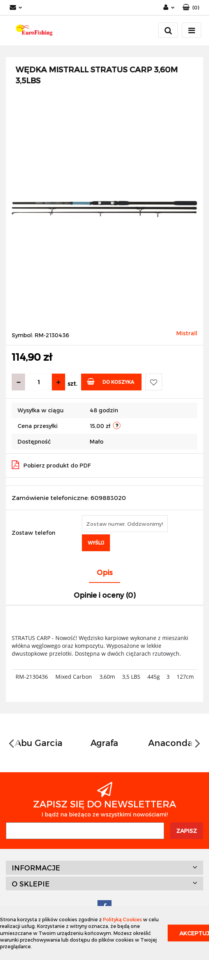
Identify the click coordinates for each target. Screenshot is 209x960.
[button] (191, 7)
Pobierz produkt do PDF (51, 464)
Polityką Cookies (122, 919)
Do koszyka (110, 381)
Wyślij (96, 542)
